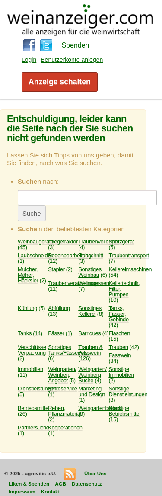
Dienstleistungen (37, 388)
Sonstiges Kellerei (90, 311)
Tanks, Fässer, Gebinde (118, 314)
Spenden (75, 45)
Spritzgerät (121, 241)
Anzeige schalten (60, 81)
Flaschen (119, 333)
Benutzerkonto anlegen (72, 59)
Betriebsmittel (33, 408)
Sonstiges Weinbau (90, 272)
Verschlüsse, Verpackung (33, 350)
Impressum (22, 491)
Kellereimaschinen (130, 269)
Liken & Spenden (29, 483)
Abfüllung (59, 308)
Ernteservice (62, 388)
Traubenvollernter (98, 241)
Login (29, 59)
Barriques (89, 333)
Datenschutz (87, 483)
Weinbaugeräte (36, 241)
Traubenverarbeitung (72, 283)
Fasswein (119, 355)
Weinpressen (93, 283)
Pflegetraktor (63, 241)
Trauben (118, 347)
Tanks (25, 333)
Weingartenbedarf (99, 408)
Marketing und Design (91, 391)
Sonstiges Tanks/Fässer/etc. (68, 350)
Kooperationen (65, 427)
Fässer (56, 333)
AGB (60, 483)
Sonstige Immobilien (121, 372)
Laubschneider (35, 255)
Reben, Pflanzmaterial (64, 411)
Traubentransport (128, 255)
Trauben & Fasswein (90, 350)
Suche (31, 213)
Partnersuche (33, 427)
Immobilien (30, 369)
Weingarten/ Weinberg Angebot (62, 375)
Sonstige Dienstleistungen (127, 391)
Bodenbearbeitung (69, 255)
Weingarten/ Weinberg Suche (92, 375)
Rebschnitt (90, 255)
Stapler (56, 269)
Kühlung (27, 308)
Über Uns (95, 473)
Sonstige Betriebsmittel (124, 411)
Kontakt (50, 491)
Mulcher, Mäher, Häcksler (28, 275)
